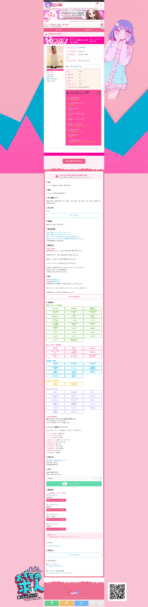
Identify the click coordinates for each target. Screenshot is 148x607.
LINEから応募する (74, 483)
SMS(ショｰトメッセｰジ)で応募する (56, 500)
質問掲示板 (94, 29)
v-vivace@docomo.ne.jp (53, 546)
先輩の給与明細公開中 (74, 296)
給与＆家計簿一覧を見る (74, 161)
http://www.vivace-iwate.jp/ (54, 566)
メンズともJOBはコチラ (74, 554)
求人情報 (59, 30)
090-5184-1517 (53, 495)
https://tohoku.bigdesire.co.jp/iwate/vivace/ (59, 573)
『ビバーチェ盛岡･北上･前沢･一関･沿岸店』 (79, 41)
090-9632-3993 (53, 514)
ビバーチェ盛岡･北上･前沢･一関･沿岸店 (57, 25)
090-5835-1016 (53, 505)
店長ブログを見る (74, 215)
